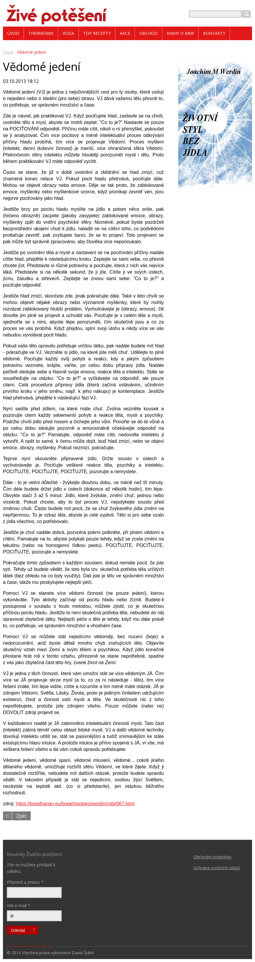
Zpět (21, 816)
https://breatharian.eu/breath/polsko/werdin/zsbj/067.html (75, 803)
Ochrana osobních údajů (216, 867)
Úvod (8, 52)
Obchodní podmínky (212, 857)
